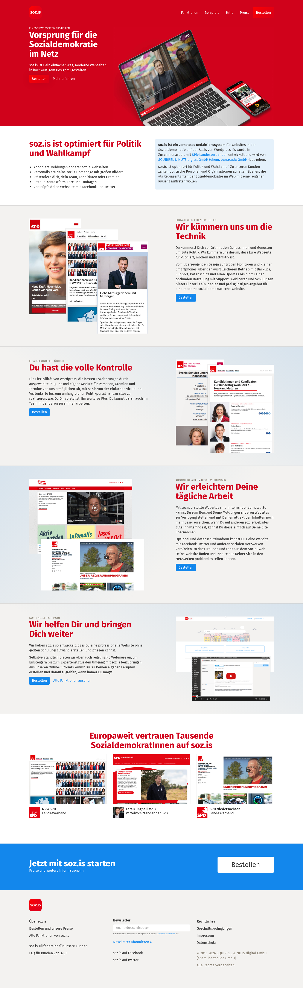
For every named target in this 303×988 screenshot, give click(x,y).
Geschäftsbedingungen (214, 928)
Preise (245, 13)
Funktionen (189, 13)
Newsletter (121, 920)
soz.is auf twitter (126, 960)
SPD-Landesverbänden (209, 155)
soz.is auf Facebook (128, 953)
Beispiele (212, 13)
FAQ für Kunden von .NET (48, 953)
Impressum (205, 935)
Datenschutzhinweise (166, 934)
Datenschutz (206, 943)
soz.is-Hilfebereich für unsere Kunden (58, 946)
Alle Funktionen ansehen (72, 680)
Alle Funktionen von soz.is (49, 935)
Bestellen (263, 13)
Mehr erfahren (64, 79)
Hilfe (229, 13)
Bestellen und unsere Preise (51, 928)
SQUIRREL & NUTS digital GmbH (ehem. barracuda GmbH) (203, 160)
